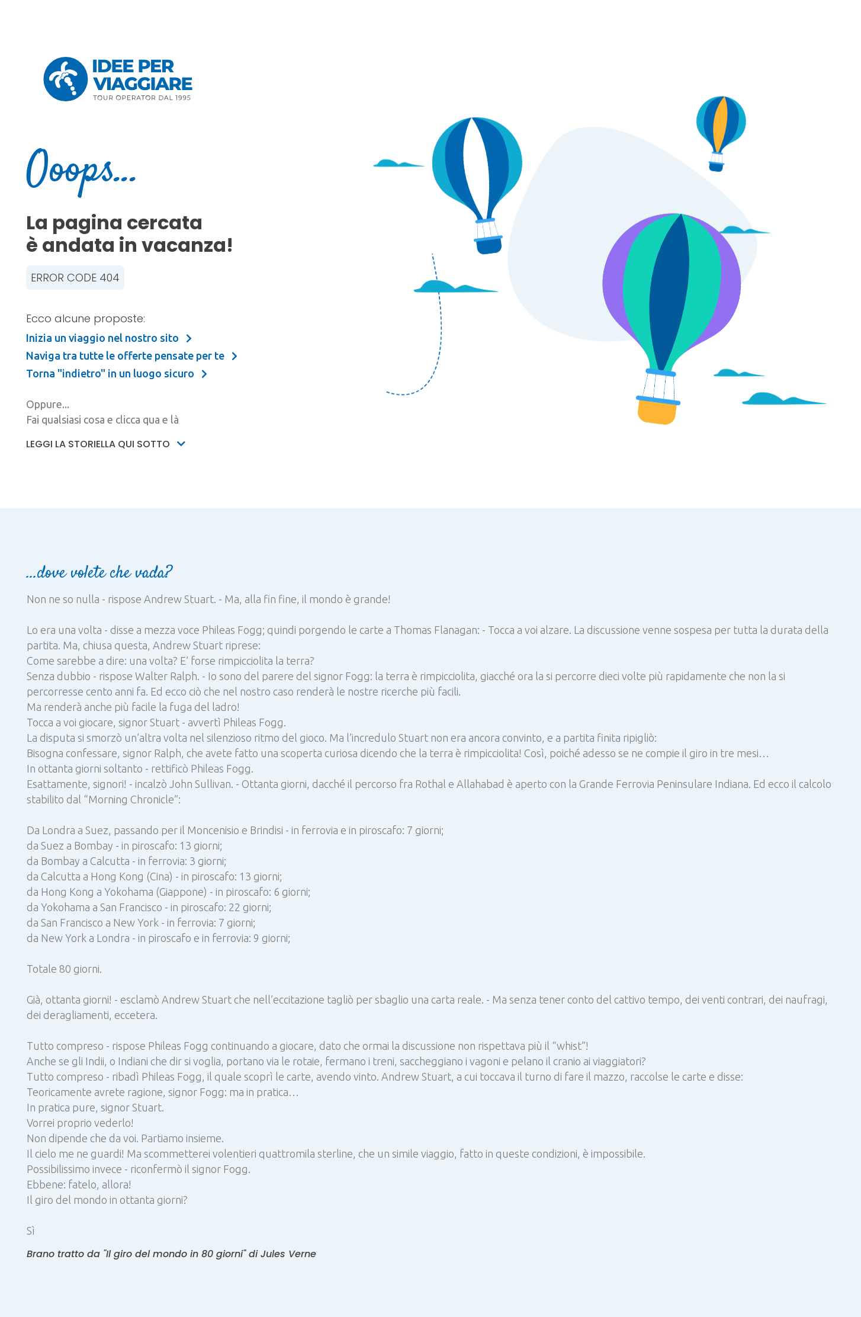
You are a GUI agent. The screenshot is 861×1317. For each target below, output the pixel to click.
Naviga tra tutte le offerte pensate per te (131, 355)
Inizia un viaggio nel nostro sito (109, 338)
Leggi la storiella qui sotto (105, 444)
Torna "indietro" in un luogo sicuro (116, 373)
